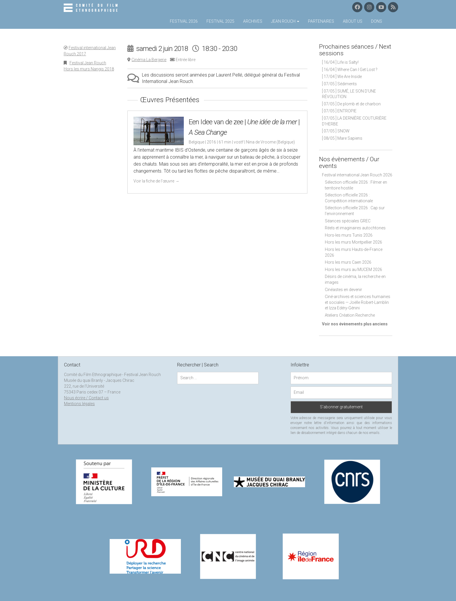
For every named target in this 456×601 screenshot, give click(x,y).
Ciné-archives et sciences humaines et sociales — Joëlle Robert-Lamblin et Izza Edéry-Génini (357, 302)
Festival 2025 (220, 21)
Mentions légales (79, 403)
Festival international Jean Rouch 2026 (357, 175)
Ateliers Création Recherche (350, 315)
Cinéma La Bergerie (148, 59)
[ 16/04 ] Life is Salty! (340, 62)
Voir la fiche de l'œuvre (156, 181)
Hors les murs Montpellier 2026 (353, 242)
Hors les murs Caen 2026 (348, 262)
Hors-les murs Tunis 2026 (349, 235)
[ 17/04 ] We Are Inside (342, 76)
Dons (376, 21)
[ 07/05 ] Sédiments (339, 83)
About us (352, 21)
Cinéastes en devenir (343, 289)
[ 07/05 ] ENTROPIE (339, 111)
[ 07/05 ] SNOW (336, 131)
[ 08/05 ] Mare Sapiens (342, 138)
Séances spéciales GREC (347, 221)
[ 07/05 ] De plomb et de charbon (351, 104)
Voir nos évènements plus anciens (355, 324)
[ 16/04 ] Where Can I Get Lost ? (349, 69)
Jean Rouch (285, 21)
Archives (252, 21)
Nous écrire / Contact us (86, 398)
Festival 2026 (184, 21)
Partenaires (321, 21)
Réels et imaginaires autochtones (355, 228)
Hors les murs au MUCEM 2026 (353, 269)
